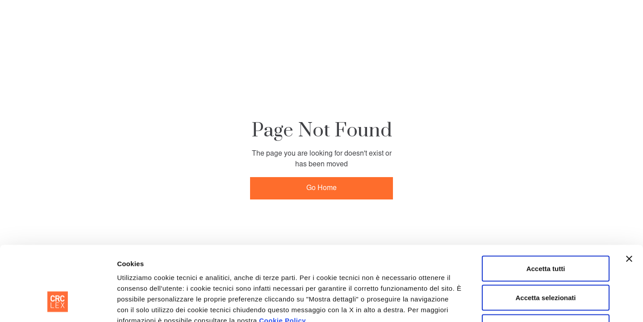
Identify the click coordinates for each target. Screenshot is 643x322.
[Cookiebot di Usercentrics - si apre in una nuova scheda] (58, 304)
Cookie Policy (282, 256)
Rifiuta (545, 263)
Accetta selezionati (545, 234)
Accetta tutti (545, 204)
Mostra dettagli (459, 304)
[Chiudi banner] (629, 195)
